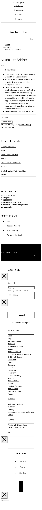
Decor (10, 367)
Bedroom (11, 344)
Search (11, 288)
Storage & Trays (14, 391)
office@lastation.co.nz (12, 202)
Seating (11, 409)
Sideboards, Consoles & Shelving (21, 412)
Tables (10, 415)
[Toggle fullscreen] (4, 500)
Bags (10, 338)
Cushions (11, 365)
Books (10, 349)
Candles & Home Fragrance (19, 354)
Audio (10, 336)
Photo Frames (13, 381)
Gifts (9, 432)
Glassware (12, 370)
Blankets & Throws (15, 346)
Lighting (11, 419)
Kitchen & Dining (7, 127)
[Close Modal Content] (4, 276)
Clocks (10, 362)
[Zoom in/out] (2, 500)
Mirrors (11, 378)
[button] (18, 14)
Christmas (12, 359)
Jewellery (12, 373)
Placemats (12, 383)
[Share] (6, 500)
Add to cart (7, 122)
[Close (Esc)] (8, 500)
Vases (10, 394)
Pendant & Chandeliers (17, 425)
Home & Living (25, 125)
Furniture (11, 399)
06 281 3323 (7, 200)
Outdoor (11, 407)
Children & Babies (15, 357)
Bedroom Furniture (15, 404)
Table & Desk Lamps (16, 427)
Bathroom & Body (15, 341)
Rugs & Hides (13, 389)
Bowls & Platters (14, 352)
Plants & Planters (15, 386)
